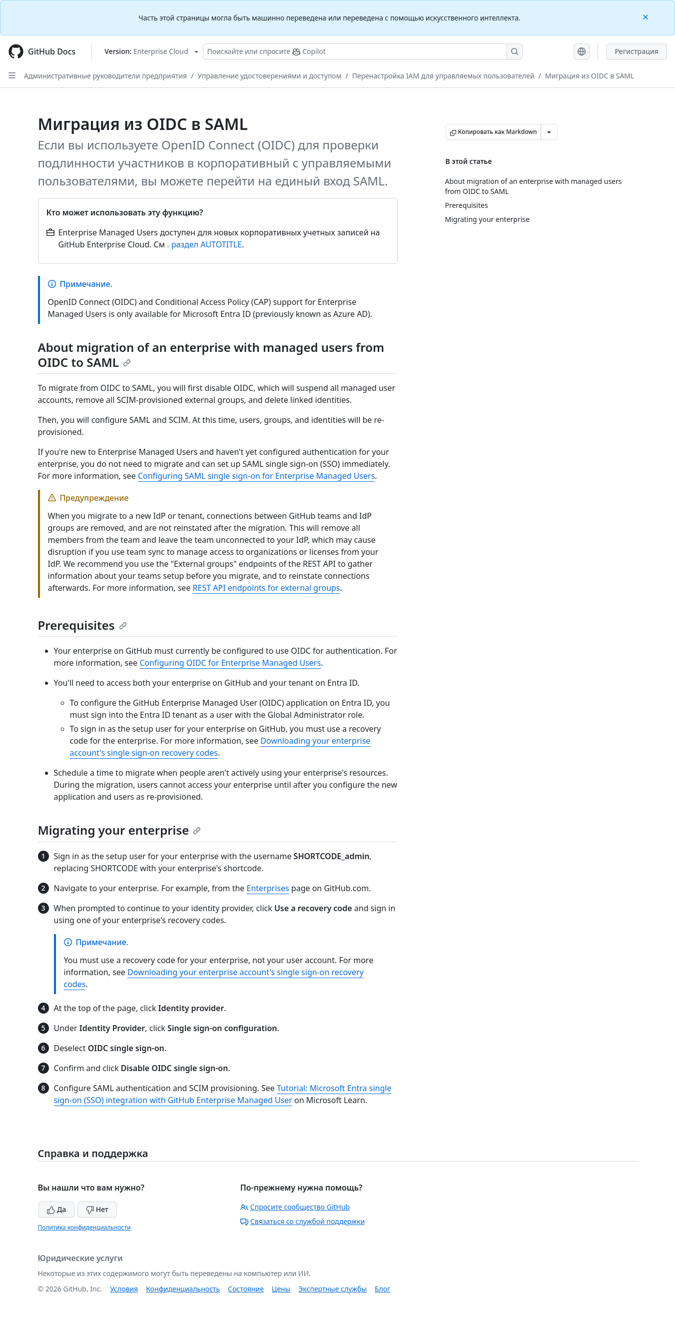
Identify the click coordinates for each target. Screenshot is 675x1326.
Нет (97, 1209)
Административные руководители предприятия (105, 75)
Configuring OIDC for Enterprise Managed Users (230, 662)
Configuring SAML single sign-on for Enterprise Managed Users (256, 475)
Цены (281, 1289)
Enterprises (268, 888)
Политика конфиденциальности (84, 1227)
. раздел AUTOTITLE (204, 244)
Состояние (246, 1289)
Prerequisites (82, 625)
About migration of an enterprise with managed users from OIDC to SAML (211, 354)
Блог (382, 1289)
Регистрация (637, 51)
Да (56, 1209)
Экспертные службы (332, 1289)
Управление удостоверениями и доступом (269, 75)
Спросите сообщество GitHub (295, 1207)
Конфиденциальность (183, 1289)
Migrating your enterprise (119, 830)
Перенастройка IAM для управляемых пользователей (443, 75)
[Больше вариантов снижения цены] (549, 132)
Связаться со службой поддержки (302, 1221)
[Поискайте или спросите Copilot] (363, 51)
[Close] (647, 16)
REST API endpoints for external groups (266, 587)
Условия (124, 1289)
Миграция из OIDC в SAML (590, 75)
